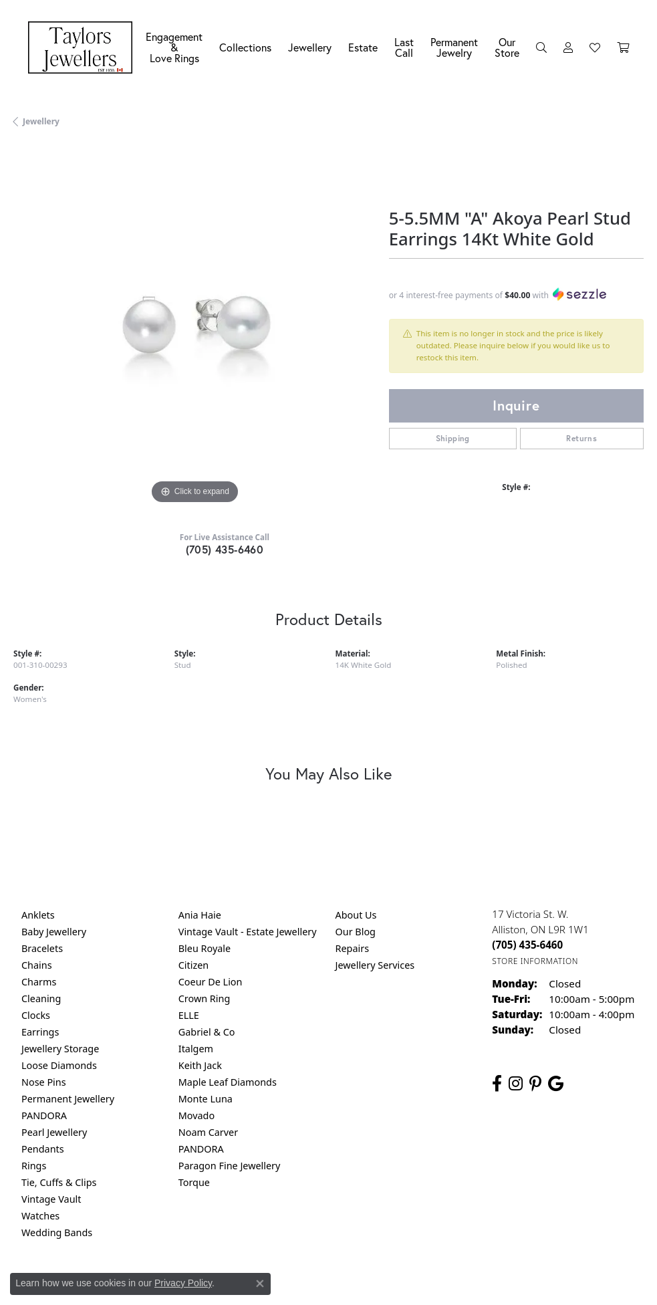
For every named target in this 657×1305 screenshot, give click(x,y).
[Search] (541, 47)
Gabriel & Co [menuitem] (206, 1032)
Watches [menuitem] (40, 1215)
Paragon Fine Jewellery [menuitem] (229, 1165)
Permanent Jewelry (454, 47)
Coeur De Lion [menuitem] (210, 981)
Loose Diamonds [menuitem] (59, 1065)
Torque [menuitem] (194, 1182)
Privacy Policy (183, 1283)
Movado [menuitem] (196, 1115)
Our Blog (356, 931)
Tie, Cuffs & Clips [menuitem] (59, 1182)
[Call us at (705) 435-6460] (527, 944)
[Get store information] (535, 961)
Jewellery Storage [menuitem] (60, 1048)
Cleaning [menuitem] (41, 998)
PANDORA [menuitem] (44, 1115)
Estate (363, 47)
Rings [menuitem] (33, 1165)
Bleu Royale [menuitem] (204, 948)
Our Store (507, 47)
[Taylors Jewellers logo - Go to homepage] (83, 47)
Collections (245, 47)
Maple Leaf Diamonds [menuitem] (227, 1082)
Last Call (404, 47)
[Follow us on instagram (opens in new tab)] (516, 1084)
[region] (194, 326)
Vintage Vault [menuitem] (51, 1199)
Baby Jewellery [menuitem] (53, 931)
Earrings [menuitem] (40, 1032)
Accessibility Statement (441, 1288)
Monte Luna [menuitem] (205, 1098)
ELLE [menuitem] (188, 1015)
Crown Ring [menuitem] (204, 998)
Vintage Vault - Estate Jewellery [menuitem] (247, 931)
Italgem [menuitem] (195, 1048)
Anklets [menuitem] (38, 915)
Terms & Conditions (342, 1288)
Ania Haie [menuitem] (199, 915)
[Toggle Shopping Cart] (623, 47)
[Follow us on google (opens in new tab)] (555, 1084)
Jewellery (310, 47)
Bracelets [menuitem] (42, 948)
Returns (581, 438)
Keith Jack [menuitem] (200, 1065)
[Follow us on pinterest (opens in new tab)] (535, 1084)
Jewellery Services (375, 965)
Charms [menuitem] (38, 981)
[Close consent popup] (260, 1284)
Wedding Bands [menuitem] (56, 1232)
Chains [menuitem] (36, 965)
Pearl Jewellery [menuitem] (54, 1132)
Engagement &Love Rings (174, 47)
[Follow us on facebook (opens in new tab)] (497, 1084)
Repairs (353, 948)
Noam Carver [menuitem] (208, 1132)
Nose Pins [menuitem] (43, 1082)
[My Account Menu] (568, 47)
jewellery (41, 121)
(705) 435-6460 (225, 549)
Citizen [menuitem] (193, 965)
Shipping (453, 438)
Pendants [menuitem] (42, 1149)
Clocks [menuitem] (35, 1015)
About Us (356, 915)
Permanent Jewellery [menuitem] (67, 1098)
